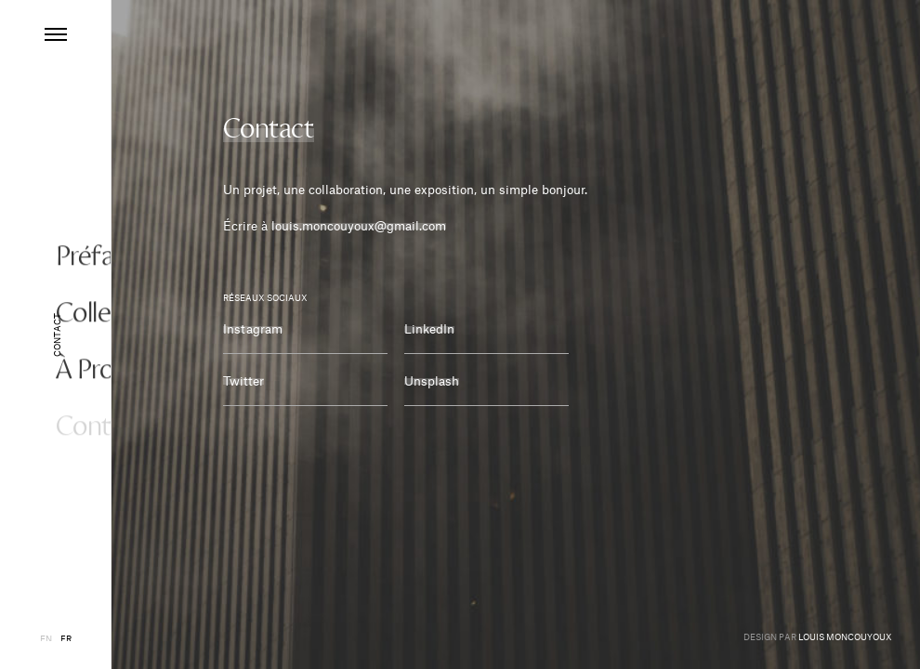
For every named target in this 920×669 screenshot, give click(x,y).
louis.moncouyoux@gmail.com (358, 223)
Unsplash (431, 379)
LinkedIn (429, 327)
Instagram (253, 327)
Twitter (243, 379)
